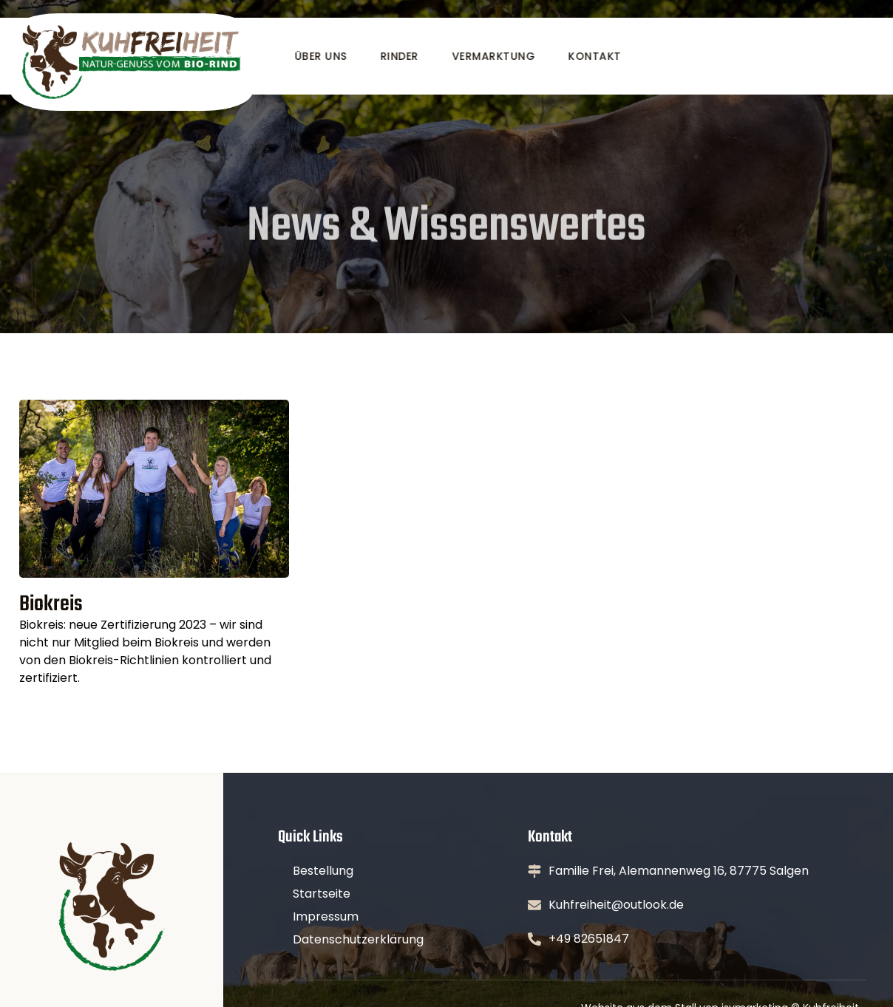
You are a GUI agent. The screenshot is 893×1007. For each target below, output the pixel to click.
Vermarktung (492, 56)
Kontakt (593, 56)
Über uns (319, 56)
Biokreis (51, 604)
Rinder (398, 56)
